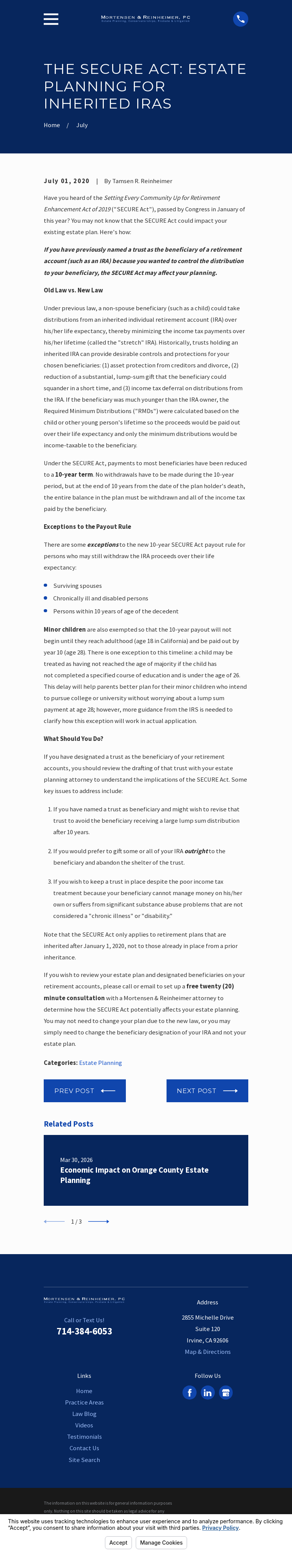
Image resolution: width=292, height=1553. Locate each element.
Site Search (84, 1460)
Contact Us (84, 1448)
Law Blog (84, 1414)
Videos (84, 1426)
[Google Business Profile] (226, 1393)
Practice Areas (84, 1403)
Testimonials (84, 1437)
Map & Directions (208, 1352)
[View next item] (98, 1221)
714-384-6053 (84, 1331)
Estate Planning (100, 1063)
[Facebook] (190, 1393)
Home (84, 1391)
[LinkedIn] (207, 1393)
